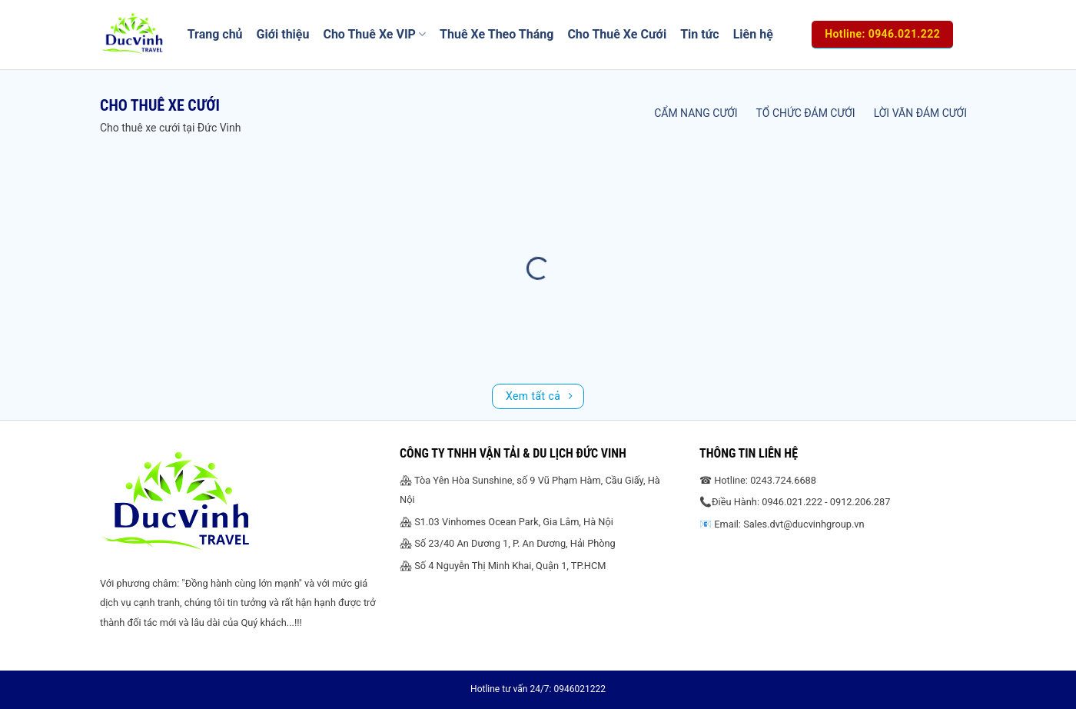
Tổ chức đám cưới (805, 113)
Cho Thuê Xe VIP (374, 34)
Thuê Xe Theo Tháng (496, 34)
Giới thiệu (283, 34)
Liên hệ (753, 34)
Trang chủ (215, 34)
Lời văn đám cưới (920, 113)
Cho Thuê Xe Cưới (616, 34)
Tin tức (699, 34)
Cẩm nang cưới (695, 113)
